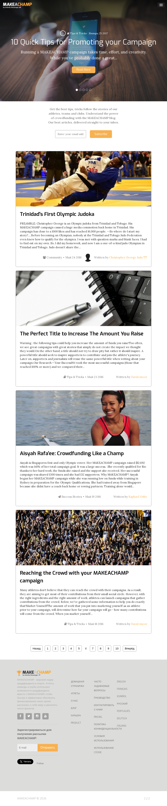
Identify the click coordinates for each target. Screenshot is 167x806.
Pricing (98, 717)
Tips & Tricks (77, 33)
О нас (74, 700)
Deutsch (122, 718)
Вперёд (129, 648)
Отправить (47, 747)
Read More (83, 69)
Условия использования (102, 738)
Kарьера (76, 715)
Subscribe (100, 134)
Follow (40, 763)
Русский (122, 703)
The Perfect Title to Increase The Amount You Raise (81, 333)
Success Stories (70, 496)
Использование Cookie (102, 750)
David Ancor (139, 377)
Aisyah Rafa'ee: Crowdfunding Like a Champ (72, 453)
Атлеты (75, 693)
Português (123, 711)
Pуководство (102, 697)
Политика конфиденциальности (102, 726)
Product (76, 722)
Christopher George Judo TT (128, 257)
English (121, 681)
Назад (37, 648)
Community (52, 257)
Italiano (121, 725)
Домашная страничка (77, 684)
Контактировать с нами (102, 707)
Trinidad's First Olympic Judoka (57, 214)
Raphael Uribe (138, 496)
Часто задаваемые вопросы (101, 686)
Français (122, 689)
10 (117, 648)
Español (121, 696)
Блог (74, 708)
